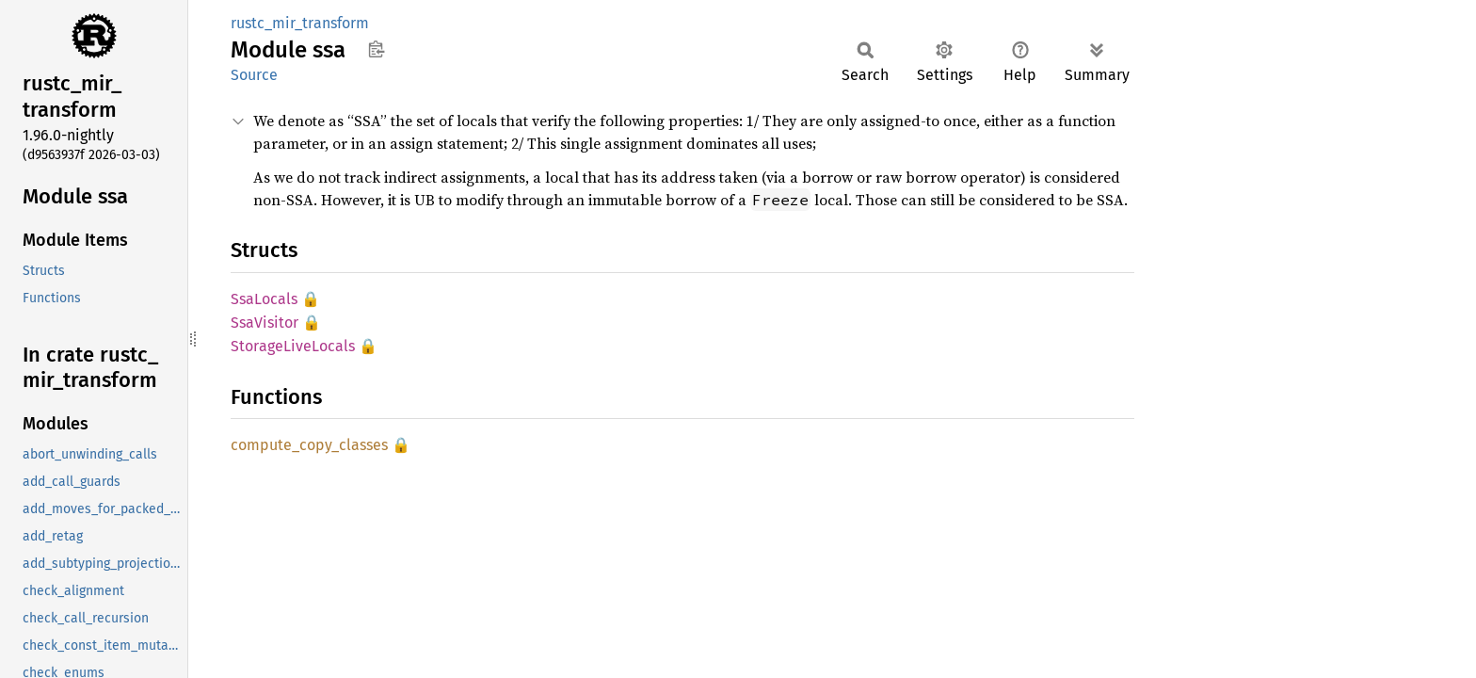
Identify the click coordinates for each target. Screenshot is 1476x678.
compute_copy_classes (309, 445)
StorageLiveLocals (293, 346)
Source (254, 75)
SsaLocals (264, 299)
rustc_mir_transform (300, 23)
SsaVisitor (264, 322)
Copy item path (376, 49)
